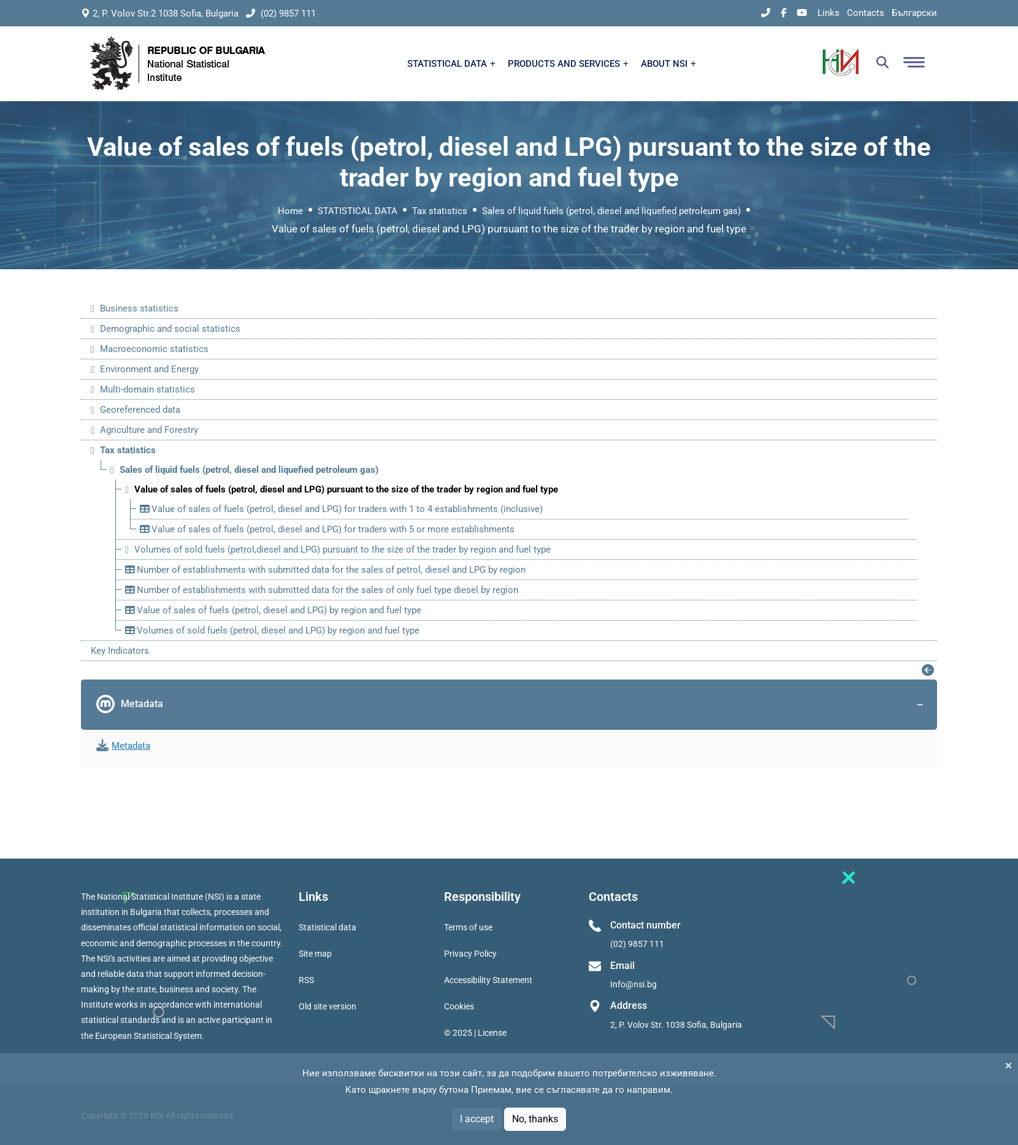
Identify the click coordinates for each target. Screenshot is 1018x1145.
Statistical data (327, 927)
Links (828, 12)
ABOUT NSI (668, 63)
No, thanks (535, 1119)
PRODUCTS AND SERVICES (568, 63)
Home (290, 210)
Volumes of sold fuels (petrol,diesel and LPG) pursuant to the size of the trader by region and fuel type (342, 549)
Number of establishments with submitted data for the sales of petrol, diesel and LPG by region (325, 569)
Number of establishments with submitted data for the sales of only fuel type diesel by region (321, 589)
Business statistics (139, 308)
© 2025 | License (475, 1033)
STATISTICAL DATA (451, 63)
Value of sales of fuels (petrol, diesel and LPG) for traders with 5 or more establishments (327, 529)
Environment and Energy (149, 369)
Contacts (865, 12)
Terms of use (468, 927)
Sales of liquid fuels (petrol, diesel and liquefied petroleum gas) (611, 210)
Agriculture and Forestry (149, 429)
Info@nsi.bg (633, 984)
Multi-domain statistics (147, 389)
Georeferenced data (140, 409)
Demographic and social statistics (170, 328)
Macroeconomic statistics (154, 348)
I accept (477, 1119)
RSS (306, 980)
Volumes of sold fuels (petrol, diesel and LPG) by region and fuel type (272, 630)
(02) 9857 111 (281, 13)
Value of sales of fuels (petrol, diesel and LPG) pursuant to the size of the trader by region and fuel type (346, 489)
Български (914, 12)
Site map (315, 954)
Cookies (459, 1006)
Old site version (327, 1006)
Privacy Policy (470, 954)
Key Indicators (120, 650)
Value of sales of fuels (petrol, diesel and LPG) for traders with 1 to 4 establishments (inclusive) (341, 509)
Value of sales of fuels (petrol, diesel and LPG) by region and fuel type (273, 610)
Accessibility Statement (488, 980)
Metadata (512, 704)
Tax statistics (439, 210)
